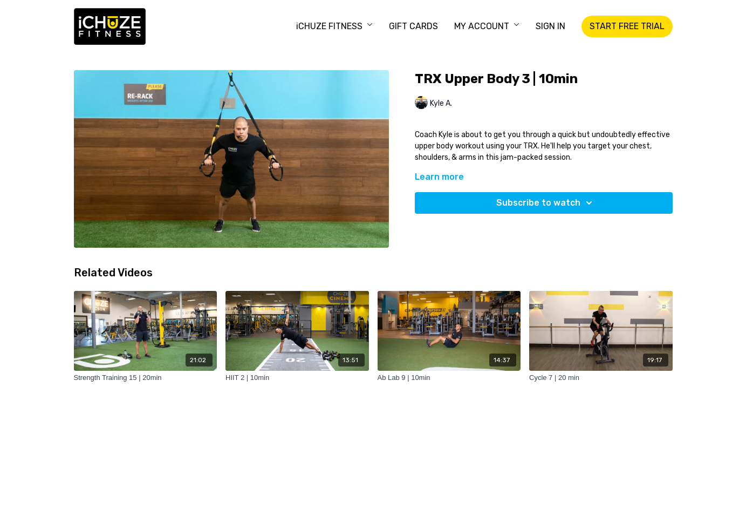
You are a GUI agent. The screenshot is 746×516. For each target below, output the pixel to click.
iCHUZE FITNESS (334, 26)
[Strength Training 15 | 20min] (145, 377)
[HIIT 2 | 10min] (297, 377)
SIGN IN (550, 26)
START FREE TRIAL (627, 26)
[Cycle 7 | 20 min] (601, 377)
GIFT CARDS (413, 26)
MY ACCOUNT (486, 26)
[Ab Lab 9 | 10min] (449, 377)
